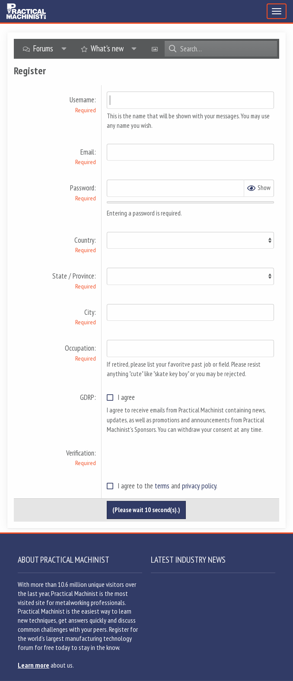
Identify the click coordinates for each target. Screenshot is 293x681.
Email (87, 152)
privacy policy (199, 486)
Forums (43, 48)
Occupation (79, 348)
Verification (80, 453)
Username (82, 100)
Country (84, 240)
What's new (107, 48)
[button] (64, 49)
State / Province (73, 276)
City (89, 312)
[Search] (228, 49)
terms (162, 486)
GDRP (87, 397)
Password (82, 188)
